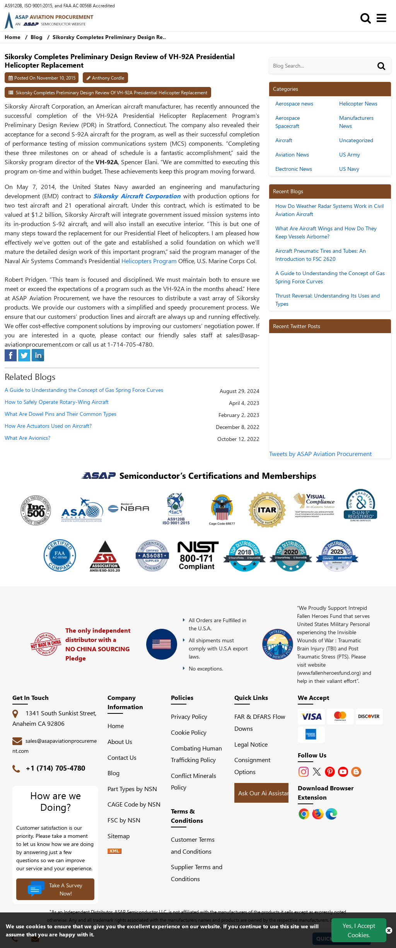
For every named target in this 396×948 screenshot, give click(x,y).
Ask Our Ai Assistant (265, 793)
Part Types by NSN (132, 789)
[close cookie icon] (389, 930)
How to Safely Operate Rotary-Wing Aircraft (57, 402)
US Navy (349, 168)
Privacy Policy (189, 716)
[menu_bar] (383, 17)
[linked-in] (38, 354)
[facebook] (11, 354)
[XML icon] (114, 851)
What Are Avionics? (27, 438)
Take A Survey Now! (55, 889)
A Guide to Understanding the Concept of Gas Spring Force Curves (84, 390)
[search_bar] (368, 17)
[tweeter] (24, 354)
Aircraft (283, 140)
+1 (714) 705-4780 (55, 768)
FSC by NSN (124, 820)
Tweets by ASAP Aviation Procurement (320, 453)
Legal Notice (251, 744)
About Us (120, 741)
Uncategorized (356, 140)
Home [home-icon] (13, 37)
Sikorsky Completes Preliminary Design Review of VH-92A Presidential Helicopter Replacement (111, 92)
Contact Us (122, 757)
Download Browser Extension (325, 792)
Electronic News (293, 168)
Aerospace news (294, 103)
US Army (349, 154)
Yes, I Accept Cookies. (359, 930)
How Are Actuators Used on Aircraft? (48, 426)
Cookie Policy (189, 732)
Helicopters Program (149, 261)
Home (116, 726)
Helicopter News (358, 103)
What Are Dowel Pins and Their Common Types (60, 414)
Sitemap (122, 836)
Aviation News (292, 154)
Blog (37, 37)
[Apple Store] (305, 813)
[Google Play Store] (319, 813)
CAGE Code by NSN (134, 804)
